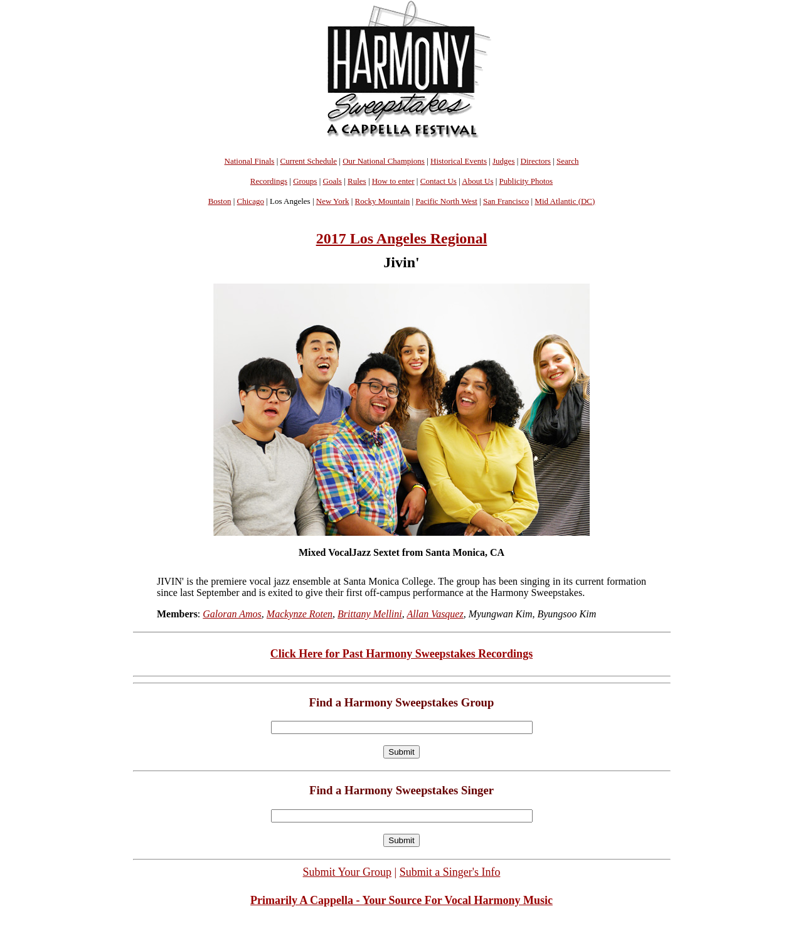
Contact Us (438, 181)
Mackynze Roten (299, 614)
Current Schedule (308, 161)
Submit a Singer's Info (450, 872)
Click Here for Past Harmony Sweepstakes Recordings (401, 653)
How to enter (393, 181)
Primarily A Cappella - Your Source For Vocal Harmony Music (401, 900)
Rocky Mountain (382, 201)
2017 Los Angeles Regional (401, 238)
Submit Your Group (347, 872)
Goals (332, 181)
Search (567, 161)
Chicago (250, 201)
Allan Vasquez (435, 614)
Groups (305, 181)
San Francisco (506, 201)
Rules (357, 181)
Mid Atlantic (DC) (564, 201)
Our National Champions (384, 161)
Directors (536, 161)
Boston (219, 201)
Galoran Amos (232, 614)
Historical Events (458, 161)
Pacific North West (446, 201)
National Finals (250, 161)
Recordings (268, 181)
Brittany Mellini (370, 614)
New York (332, 201)
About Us (477, 181)
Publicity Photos (526, 181)
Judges (503, 161)
